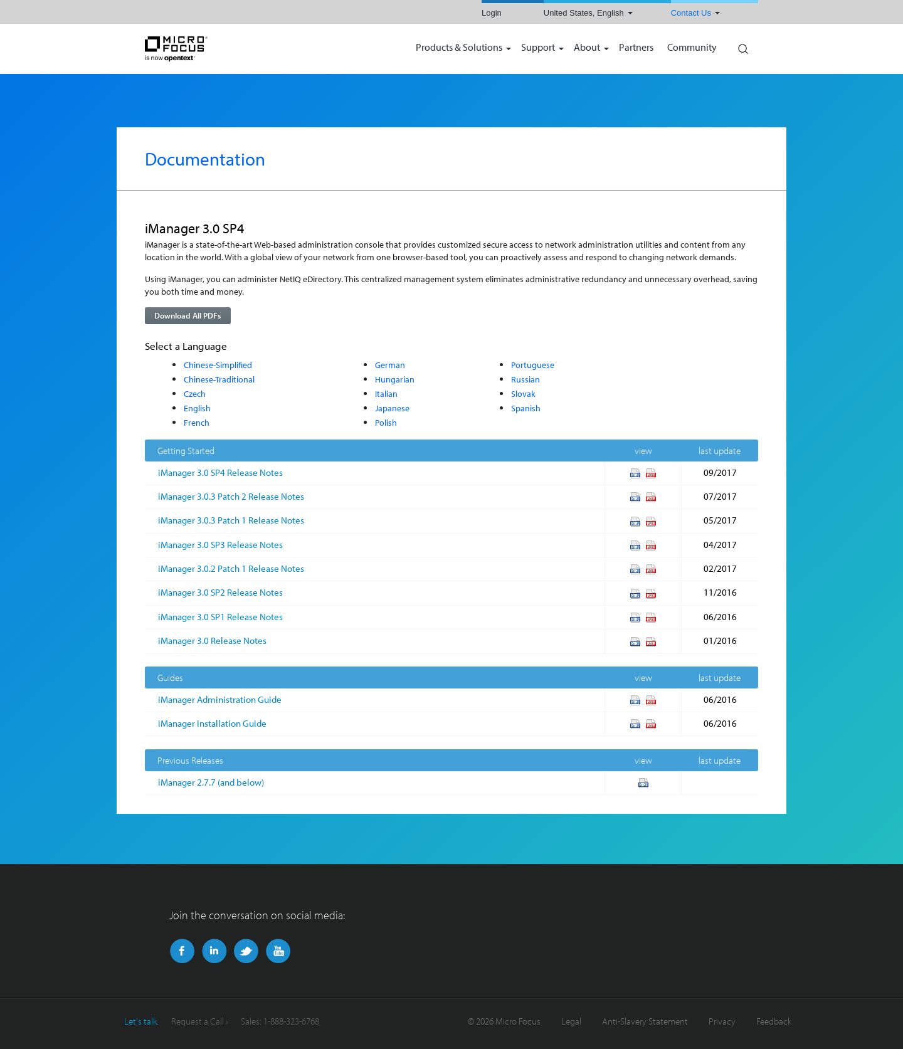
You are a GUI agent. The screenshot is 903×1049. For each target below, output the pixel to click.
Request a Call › (199, 1021)
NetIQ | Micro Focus (217, 48)
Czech (195, 393)
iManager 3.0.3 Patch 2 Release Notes (231, 496)
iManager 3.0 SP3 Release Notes (220, 545)
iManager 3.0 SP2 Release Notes (220, 592)
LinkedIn (214, 951)
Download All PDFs (187, 315)
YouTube (278, 951)
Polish (386, 422)
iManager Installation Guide (212, 723)
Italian (386, 393)
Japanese (392, 408)
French (196, 422)
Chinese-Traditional (219, 379)
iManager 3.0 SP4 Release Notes (220, 472)
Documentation (205, 158)
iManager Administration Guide (220, 699)
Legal (571, 1021)
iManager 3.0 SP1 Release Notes (220, 617)
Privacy (722, 1021)
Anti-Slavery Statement (645, 1021)
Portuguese (532, 365)
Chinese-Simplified (218, 365)
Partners (636, 48)
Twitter (246, 951)
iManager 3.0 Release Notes (212, 640)
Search (742, 45)
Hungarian (395, 379)
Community (692, 48)
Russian (525, 379)
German (390, 365)
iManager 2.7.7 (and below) (211, 782)
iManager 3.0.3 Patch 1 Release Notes (231, 520)
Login (492, 13)
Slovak (523, 393)
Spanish (526, 408)
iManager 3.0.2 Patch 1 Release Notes (231, 568)
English (197, 408)
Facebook (182, 951)
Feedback (773, 1021)
